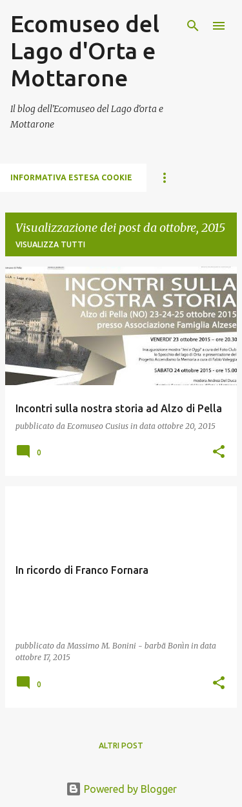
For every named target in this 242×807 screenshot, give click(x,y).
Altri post (121, 745)
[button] (219, 452)
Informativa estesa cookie (71, 177)
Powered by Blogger (121, 789)
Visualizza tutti (50, 244)
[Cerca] (193, 25)
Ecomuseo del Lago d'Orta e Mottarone (84, 50)
